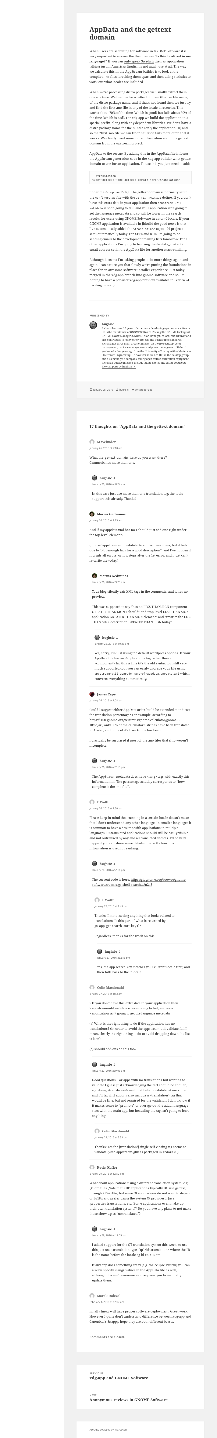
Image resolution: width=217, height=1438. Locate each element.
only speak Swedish (139, 61)
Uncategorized (143, 389)
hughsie (124, 389)
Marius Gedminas (111, 514)
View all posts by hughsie (117, 366)
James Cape (106, 694)
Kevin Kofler (107, 1167)
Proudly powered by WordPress (108, 1429)
